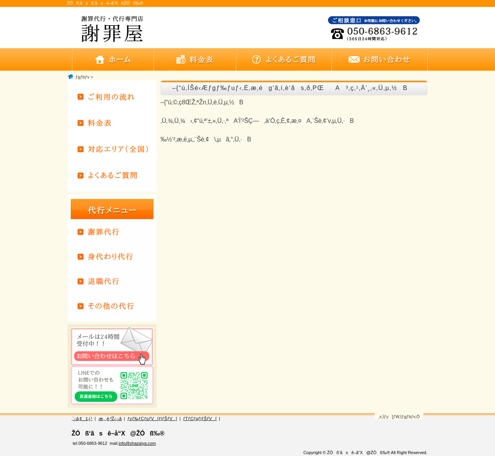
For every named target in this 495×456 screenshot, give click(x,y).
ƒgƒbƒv (82, 77)
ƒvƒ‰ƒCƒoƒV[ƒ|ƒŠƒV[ (152, 418)
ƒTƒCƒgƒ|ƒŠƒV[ (200, 418)
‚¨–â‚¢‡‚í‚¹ (82, 418)
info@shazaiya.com (137, 443)
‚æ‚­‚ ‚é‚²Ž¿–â (110, 418)
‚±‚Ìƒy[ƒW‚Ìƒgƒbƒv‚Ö (399, 416)
